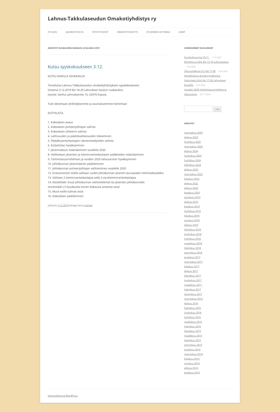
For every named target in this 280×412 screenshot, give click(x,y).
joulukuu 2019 (192, 197)
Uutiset (88, 205)
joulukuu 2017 (192, 257)
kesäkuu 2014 (192, 372)
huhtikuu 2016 (192, 317)
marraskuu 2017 (193, 262)
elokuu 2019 (191, 202)
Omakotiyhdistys (127, 32)
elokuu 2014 (191, 368)
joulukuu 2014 (192, 349)
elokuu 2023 (191, 169)
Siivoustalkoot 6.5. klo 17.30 (199, 71)
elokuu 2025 (191, 137)
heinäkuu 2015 (192, 331)
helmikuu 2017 (192, 289)
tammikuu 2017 (193, 294)
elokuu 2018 (191, 225)
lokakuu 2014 (191, 358)
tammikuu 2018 (193, 252)
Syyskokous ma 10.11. (196, 57)
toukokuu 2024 (192, 155)
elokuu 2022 (191, 183)
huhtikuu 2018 (192, 239)
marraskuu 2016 (193, 298)
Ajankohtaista (75, 32)
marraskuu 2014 (193, 354)
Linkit (182, 32)
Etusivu (52, 32)
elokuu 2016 (191, 303)
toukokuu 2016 (192, 312)
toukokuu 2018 (192, 234)
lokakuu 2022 (191, 179)
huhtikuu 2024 (192, 160)
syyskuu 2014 (192, 363)
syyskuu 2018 (192, 220)
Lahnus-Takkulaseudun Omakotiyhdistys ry (102, 18)
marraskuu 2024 (193, 146)
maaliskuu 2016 (193, 322)
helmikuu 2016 (192, 326)
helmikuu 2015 (192, 340)
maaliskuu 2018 (193, 243)
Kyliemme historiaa (158, 32)
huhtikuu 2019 (192, 211)
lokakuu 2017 (191, 266)
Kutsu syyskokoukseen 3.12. (75, 66)
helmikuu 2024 (192, 165)
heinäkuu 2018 (192, 229)
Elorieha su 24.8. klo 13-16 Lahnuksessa (206, 62)
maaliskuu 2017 (193, 285)
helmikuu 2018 (192, 248)
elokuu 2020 (191, 188)
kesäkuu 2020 (192, 192)
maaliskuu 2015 (193, 335)
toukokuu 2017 (192, 280)
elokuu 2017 (191, 271)
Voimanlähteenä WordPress (63, 395)
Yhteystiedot (100, 32)
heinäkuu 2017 (192, 275)
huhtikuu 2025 (192, 142)
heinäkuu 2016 (192, 308)
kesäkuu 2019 (192, 206)
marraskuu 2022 (193, 174)
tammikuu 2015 (193, 345)
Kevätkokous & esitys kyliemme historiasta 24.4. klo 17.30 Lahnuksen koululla (205, 80)
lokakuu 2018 (191, 215)
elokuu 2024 (191, 151)
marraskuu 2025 (193, 132)
